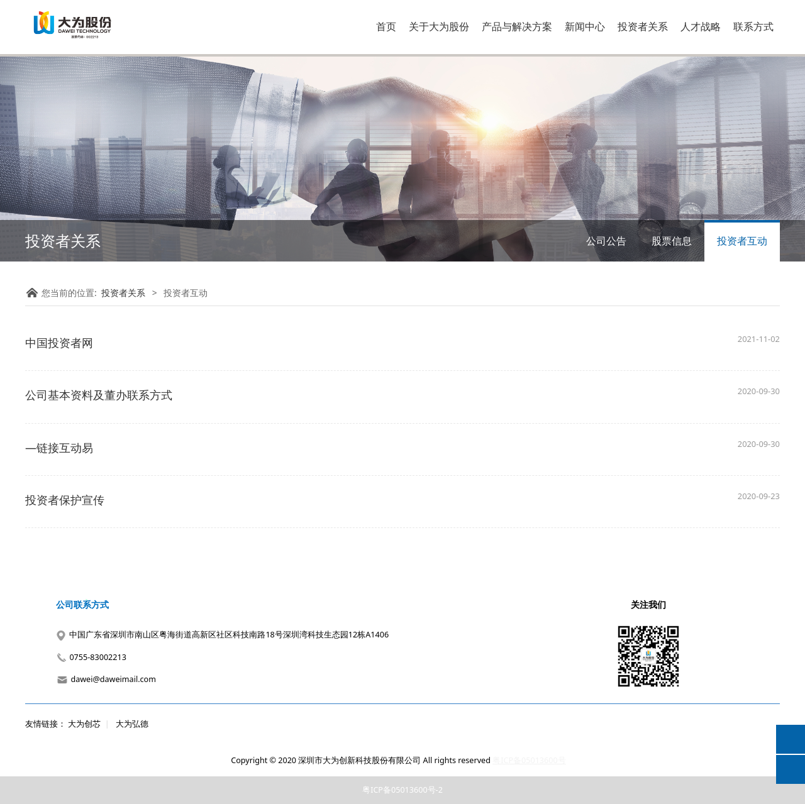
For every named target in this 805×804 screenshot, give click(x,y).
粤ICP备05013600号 (528, 760)
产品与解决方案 (517, 26)
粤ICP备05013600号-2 (402, 790)
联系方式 (753, 26)
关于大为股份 (439, 26)
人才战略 (700, 26)
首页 (386, 26)
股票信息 (672, 241)
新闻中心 (585, 26)
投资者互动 (742, 241)
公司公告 (606, 241)
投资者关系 (643, 26)
